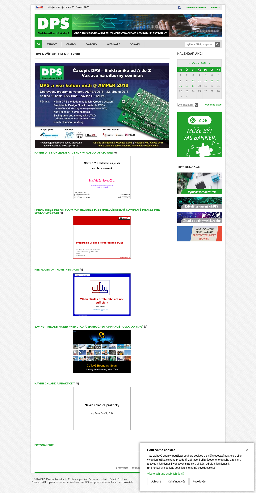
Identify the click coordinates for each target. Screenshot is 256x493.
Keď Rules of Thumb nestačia (57, 269)
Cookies (122, 479)
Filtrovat (196, 105)
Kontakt (215, 7)
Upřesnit (156, 481)
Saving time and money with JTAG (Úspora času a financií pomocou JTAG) (89, 326)
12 (205, 80)
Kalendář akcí (190, 53)
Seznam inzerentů (196, 7)
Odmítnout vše (176, 481)
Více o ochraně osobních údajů (165, 473)
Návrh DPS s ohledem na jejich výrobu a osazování (74, 152)
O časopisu (138, 468)
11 (199, 80)
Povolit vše (199, 481)
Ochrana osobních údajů (102, 479)
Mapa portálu (79, 479)
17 (193, 85)
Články (71, 44)
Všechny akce (213, 104)
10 (193, 80)
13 (212, 80)
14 (218, 80)
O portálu (121, 468)
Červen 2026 (199, 63)
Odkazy (135, 44)
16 (186, 85)
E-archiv (91, 44)
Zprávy (52, 44)
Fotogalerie (44, 445)
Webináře (113, 44)
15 (180, 85)
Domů (38, 44)
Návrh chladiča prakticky (55, 383)
